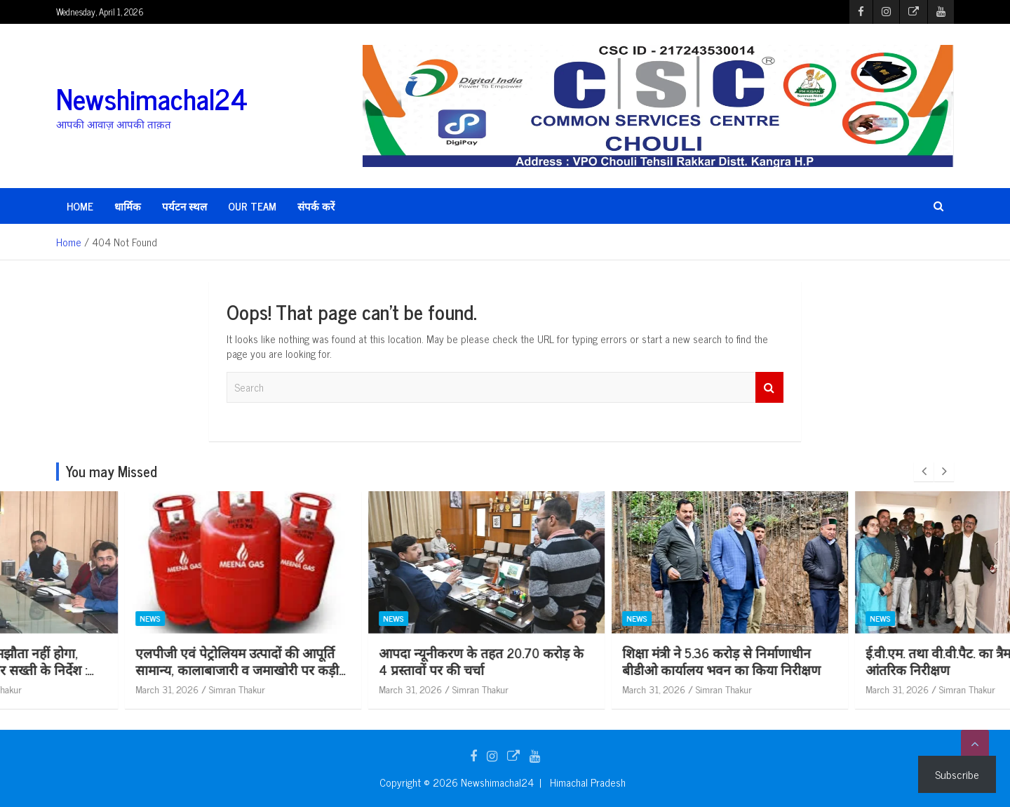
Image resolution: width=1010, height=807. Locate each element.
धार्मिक (127, 206)
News (47, 619)
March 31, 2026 (63, 689)
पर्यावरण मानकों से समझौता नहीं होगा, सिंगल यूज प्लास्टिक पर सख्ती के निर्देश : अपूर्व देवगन (129, 669)
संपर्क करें (316, 206)
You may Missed (111, 471)
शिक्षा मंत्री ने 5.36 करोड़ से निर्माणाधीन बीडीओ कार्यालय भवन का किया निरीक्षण (861, 661)
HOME (80, 206)
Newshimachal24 (152, 98)
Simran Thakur (134, 689)
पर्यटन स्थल (184, 206)
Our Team (252, 206)
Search (769, 388)
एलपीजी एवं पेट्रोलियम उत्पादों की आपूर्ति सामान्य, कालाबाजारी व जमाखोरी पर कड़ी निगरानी (377, 669)
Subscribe (957, 774)
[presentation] (924, 471)
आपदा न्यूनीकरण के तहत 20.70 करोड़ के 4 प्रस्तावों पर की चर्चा (621, 661)
